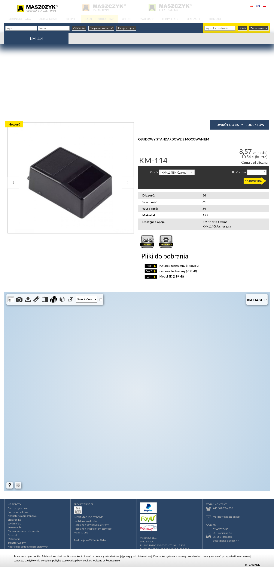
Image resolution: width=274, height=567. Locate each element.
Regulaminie (113, 560)
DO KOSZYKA (253, 181)
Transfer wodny (17, 542)
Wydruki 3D (14, 523)
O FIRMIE (71, 19)
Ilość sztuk (239, 172)
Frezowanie (14, 527)
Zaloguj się (79, 28)
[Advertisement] (137, 82)
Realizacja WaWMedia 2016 (90, 540)
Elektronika (14, 519)
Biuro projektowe (18, 508)
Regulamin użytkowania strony (91, 524)
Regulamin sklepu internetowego (93, 528)
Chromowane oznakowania (23, 531)
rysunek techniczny (171, 265)
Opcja (154, 172)
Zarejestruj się (126, 28)
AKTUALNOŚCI (48, 19)
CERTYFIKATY (170, 19)
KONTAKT (215, 19)
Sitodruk (12, 535)
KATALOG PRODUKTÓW (99, 19)
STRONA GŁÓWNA (20, 19)
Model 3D (164, 276)
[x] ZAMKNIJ (252, 564)
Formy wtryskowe (18, 512)
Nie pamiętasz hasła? (101, 28)
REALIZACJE (194, 19)
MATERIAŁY (146, 19)
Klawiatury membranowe (22, 515)
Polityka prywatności (85, 521)
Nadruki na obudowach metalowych (28, 546)
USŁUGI (126, 19)
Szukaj (242, 28)
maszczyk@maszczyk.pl (223, 517)
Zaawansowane (259, 28)
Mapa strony (81, 532)
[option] (70, 185)
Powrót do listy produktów (239, 125)
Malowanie (14, 538)
